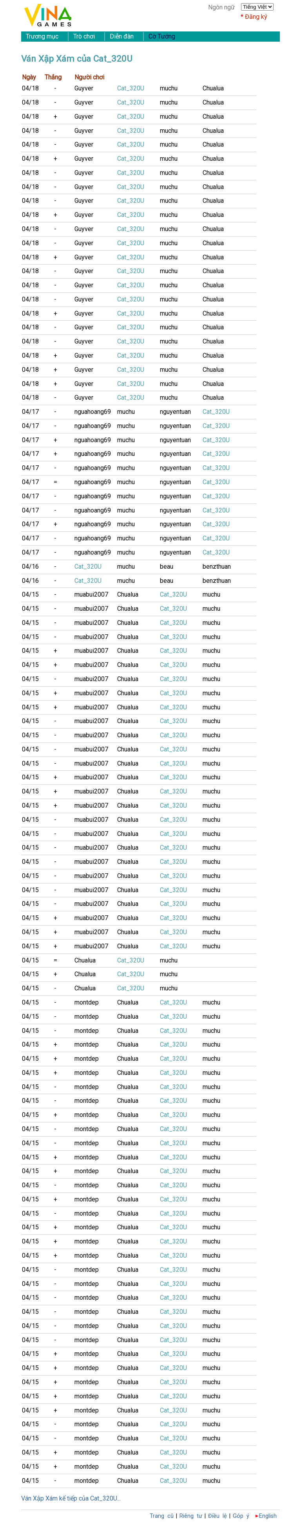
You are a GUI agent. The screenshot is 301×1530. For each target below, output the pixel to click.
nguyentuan (175, 411)
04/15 (30, 594)
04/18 (30, 88)
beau (166, 566)
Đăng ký (256, 16)
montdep (86, 1002)
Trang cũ (162, 1516)
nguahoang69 (92, 411)
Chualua (213, 88)
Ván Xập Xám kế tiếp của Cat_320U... (71, 1498)
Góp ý (241, 1516)
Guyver (83, 88)
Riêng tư (191, 1516)
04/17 (30, 411)
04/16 (30, 566)
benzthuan (217, 566)
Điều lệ (217, 1516)
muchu (169, 88)
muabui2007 (91, 594)
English (268, 1516)
